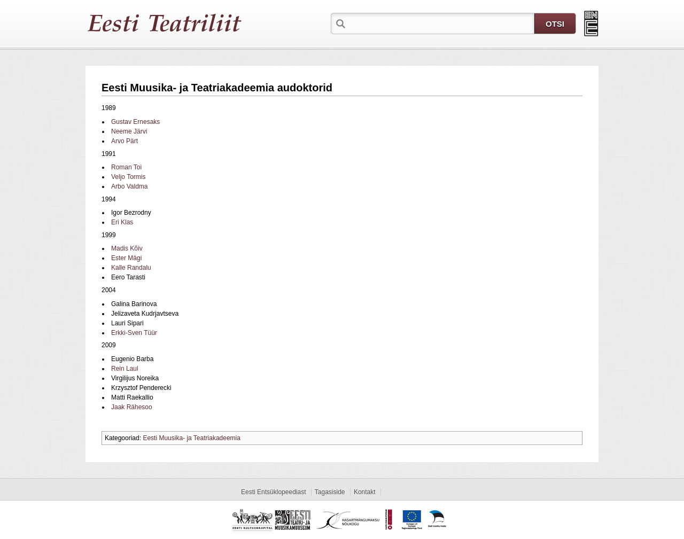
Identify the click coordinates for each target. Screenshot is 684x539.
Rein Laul (124, 368)
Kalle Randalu (131, 267)
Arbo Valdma (129, 186)
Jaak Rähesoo (131, 407)
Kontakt (365, 492)
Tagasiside (330, 492)
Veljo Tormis (128, 177)
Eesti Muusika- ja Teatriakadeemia (191, 438)
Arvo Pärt (124, 141)
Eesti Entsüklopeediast (273, 492)
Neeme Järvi (129, 131)
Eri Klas (122, 222)
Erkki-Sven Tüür (134, 333)
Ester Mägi (126, 258)
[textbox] (441, 23)
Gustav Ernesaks (135, 122)
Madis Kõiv (127, 248)
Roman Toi (126, 167)
